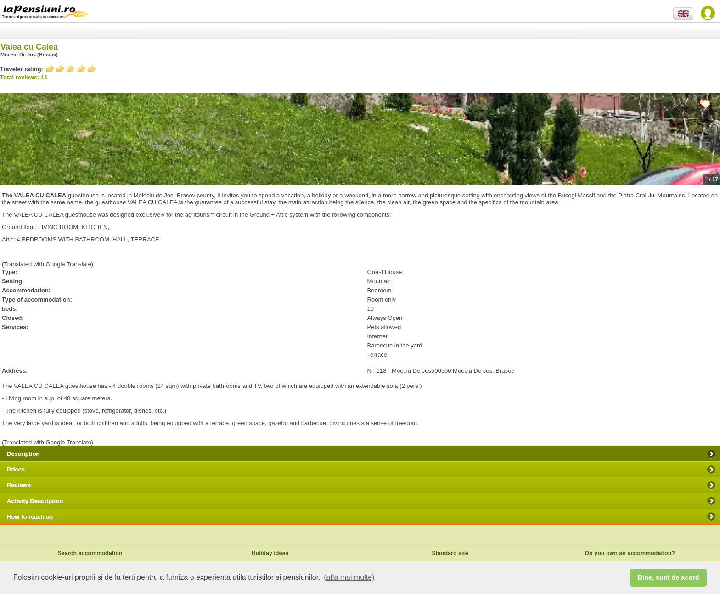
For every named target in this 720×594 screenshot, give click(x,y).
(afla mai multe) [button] (349, 577)
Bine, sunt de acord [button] (668, 577)
